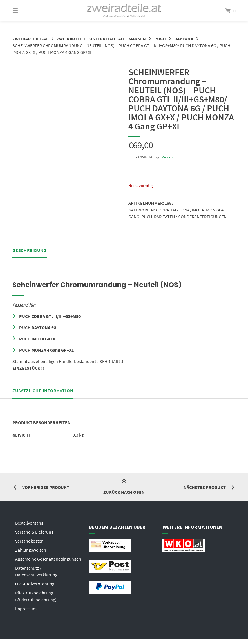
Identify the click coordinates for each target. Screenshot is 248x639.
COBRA (162, 210)
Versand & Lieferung (34, 532)
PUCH (160, 38)
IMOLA (198, 210)
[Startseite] (123, 10)
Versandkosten (29, 541)
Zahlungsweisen (30, 550)
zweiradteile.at (30, 38)
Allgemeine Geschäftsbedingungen (48, 559)
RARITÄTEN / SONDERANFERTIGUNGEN (190, 216)
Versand (168, 157)
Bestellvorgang (29, 523)
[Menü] (25, 10)
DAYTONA (183, 38)
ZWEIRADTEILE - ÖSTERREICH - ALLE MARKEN (101, 38)
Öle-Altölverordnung (34, 584)
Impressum (26, 608)
